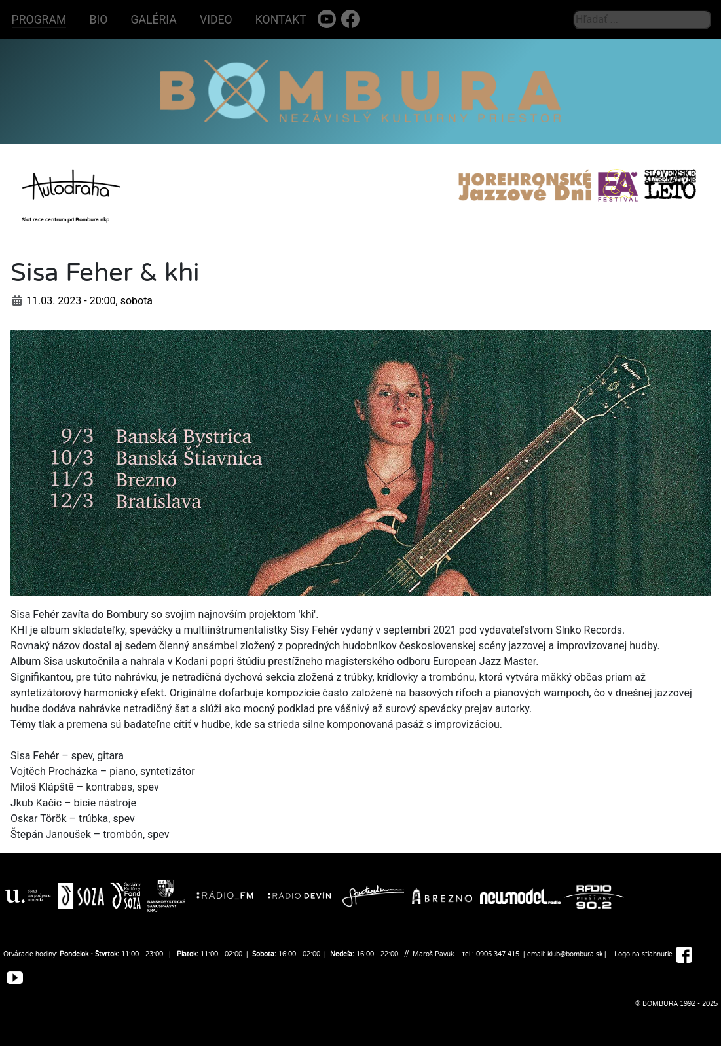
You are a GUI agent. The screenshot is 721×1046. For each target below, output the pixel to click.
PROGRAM (39, 19)
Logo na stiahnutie (643, 954)
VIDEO (216, 19)
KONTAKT (280, 19)
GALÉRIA (154, 19)
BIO (99, 19)
